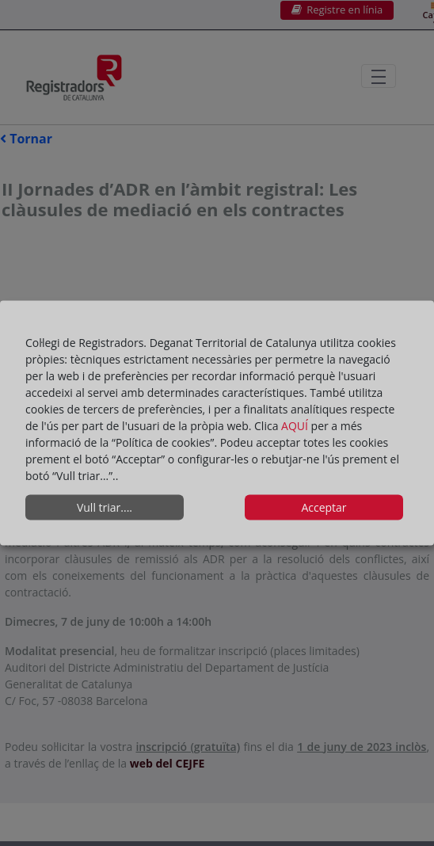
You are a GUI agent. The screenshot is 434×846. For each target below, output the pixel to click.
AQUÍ (296, 425)
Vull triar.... (104, 507)
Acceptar (323, 507)
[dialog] (217, 423)
